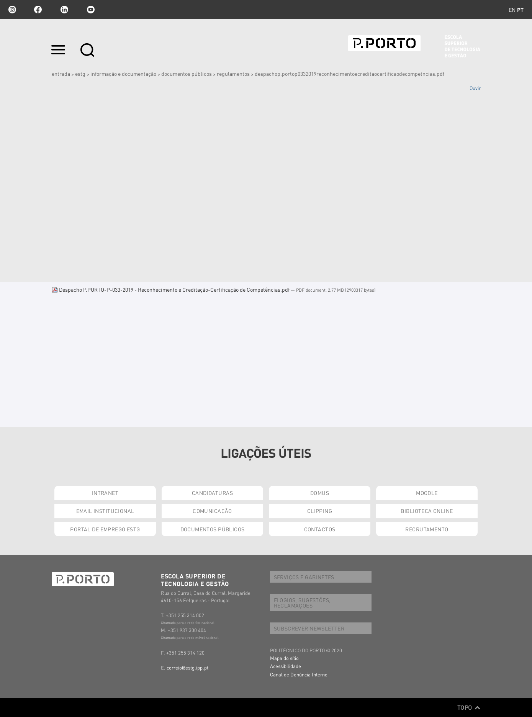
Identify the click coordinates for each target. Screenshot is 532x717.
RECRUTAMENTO (426, 529)
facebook (38, 9)
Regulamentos (233, 73)
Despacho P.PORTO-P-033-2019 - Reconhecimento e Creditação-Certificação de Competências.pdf (171, 289)
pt (520, 9)
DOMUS (319, 492)
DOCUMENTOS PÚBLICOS (186, 73)
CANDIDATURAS (212, 492)
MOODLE (427, 492)
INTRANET (105, 492)
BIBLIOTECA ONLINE (427, 510)
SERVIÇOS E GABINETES (304, 576)
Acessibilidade (285, 666)
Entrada (61, 73)
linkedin (64, 9)
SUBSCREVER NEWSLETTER (309, 628)
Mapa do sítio (284, 658)
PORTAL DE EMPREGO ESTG (105, 529)
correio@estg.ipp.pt (187, 667)
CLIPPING (319, 510)
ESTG (80, 73)
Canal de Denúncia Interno (298, 674)
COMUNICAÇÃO (212, 510)
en (512, 9)
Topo (469, 707)
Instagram (11, 9)
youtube (91, 9)
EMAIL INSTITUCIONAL (105, 510)
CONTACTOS (320, 529)
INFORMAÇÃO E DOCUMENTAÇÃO (123, 73)
